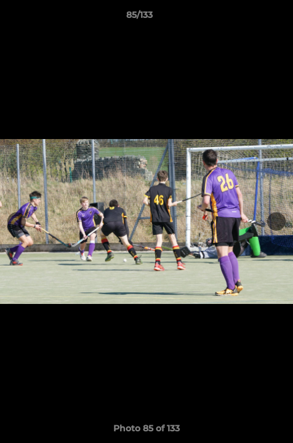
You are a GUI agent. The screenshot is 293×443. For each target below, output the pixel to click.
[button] (248, 17)
